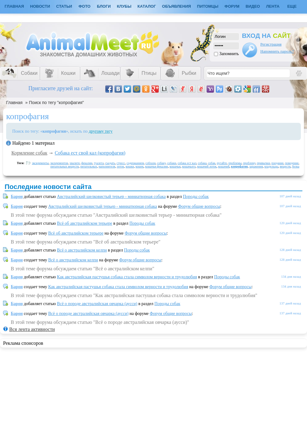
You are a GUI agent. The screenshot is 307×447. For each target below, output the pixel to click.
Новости (40, 6)
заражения (256, 166)
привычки (263, 163)
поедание (277, 163)
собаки (171, 163)
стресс (121, 163)
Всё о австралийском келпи (82, 250)
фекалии (86, 163)
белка (295, 166)
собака (202, 163)
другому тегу (101, 131)
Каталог (147, 6)
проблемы (235, 163)
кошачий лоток (206, 166)
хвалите (75, 163)
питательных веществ (64, 166)
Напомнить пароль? (277, 51)
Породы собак (196, 196)
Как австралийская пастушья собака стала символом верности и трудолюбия (127, 277)
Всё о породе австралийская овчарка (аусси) (97, 303)
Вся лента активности (32, 329)
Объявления (176, 6)
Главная (14, 102)
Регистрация (271, 44)
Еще (292, 6)
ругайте (222, 163)
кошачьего (189, 166)
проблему (249, 163)
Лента (273, 6)
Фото (85, 6)
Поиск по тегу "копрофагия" (56, 102)
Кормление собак (29, 152)
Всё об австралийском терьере (84, 223)
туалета (99, 163)
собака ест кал (187, 163)
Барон (17, 196)
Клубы (124, 6)
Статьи (64, 6)
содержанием (135, 163)
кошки (130, 166)
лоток (120, 166)
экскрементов (59, 163)
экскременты (40, 163)
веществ (285, 166)
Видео (253, 6)
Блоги (104, 6)
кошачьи (175, 166)
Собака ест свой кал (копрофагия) (90, 152)
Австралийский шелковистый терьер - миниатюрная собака (111, 196)
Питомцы (207, 6)
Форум (231, 6)
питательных (88, 166)
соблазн (151, 163)
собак (212, 163)
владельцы (271, 166)
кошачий (223, 166)
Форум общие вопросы (199, 206)
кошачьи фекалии (156, 166)
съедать (110, 163)
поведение (292, 163)
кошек (139, 166)
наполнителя (107, 166)
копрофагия (239, 166)
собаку (161, 163)
